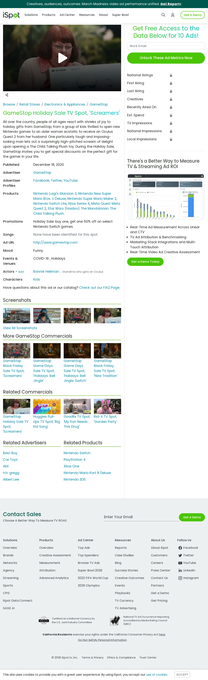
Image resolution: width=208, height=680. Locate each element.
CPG (6, 593)
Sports (8, 585)
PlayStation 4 (75, 459)
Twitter (56, 180)
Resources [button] (87, 15)
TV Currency (124, 600)
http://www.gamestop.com (55, 242)
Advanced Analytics (54, 578)
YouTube (70, 180)
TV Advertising (125, 608)
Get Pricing (159, 600)
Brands (8, 555)
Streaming (11, 578)
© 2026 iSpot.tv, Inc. (65, 657)
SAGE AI (9, 608)
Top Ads (84, 548)
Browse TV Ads (89, 563)
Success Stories (126, 570)
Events (120, 585)
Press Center (160, 570)
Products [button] (48, 15)
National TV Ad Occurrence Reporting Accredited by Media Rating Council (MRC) (146, 620)
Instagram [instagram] (188, 578)
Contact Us (159, 578)
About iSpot (159, 548)
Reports (121, 548)
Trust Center (147, 657)
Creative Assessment (55, 555)
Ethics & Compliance (121, 657)
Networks (10, 563)
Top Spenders (88, 555)
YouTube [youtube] (186, 563)
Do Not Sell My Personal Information (102, 640)
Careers (157, 563)
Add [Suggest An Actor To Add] (21, 272)
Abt (6, 466)
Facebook (41, 180)
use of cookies (156, 674)
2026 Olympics (89, 585)
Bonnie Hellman (46, 271)
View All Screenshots (20, 328)
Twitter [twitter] (185, 555)
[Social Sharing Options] (7, 95)
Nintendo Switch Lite (49, 203)
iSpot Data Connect (17, 600)
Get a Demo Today (145, 261)
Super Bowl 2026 (90, 570)
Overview (10, 548)
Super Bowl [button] (120, 15)
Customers (159, 555)
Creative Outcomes (129, 578)
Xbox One (71, 466)
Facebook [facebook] (187, 548)
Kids (36, 279)
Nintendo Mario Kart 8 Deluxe (87, 473)
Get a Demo (160, 593)
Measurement (49, 563)
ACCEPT (182, 674)
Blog (118, 563)
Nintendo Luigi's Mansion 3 (55, 193)
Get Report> (171, 4)
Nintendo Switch (77, 453)
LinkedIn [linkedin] (186, 570)
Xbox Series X (79, 203)
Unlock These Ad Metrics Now (166, 57)
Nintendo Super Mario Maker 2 (91, 198)
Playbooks (122, 593)
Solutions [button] (31, 15)
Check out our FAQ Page (99, 287)
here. (162, 634)
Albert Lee (11, 479)
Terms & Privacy (93, 657)
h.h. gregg (11, 473)
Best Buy (10, 453)
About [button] (103, 15)
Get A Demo (193, 15)
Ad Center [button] (67, 15)
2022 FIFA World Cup (93, 578)
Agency (8, 570)
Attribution (47, 570)
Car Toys (10, 459)
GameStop (42, 172)
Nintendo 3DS (75, 479)
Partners (157, 585)
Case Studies (124, 555)
